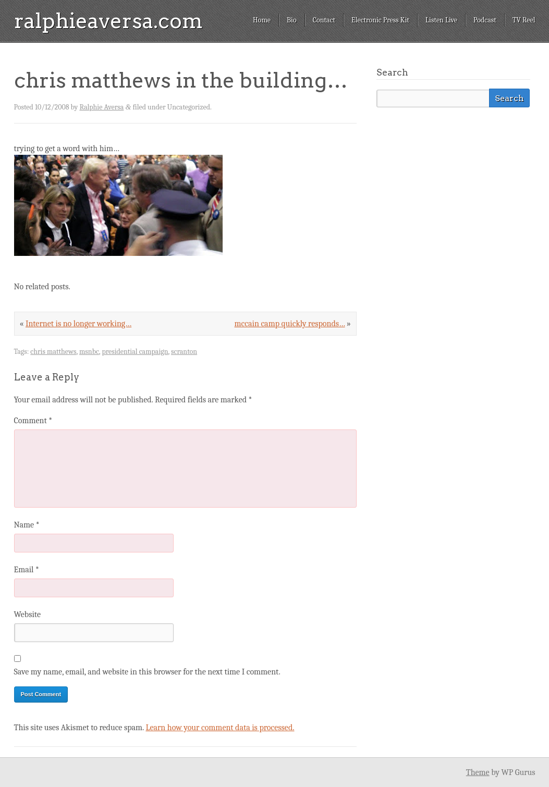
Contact (324, 20)
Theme (478, 772)
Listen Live (441, 20)
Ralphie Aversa (101, 107)
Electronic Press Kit (380, 20)
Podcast (484, 20)
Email (26, 569)
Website (27, 614)
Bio (292, 20)
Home (262, 20)
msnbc (89, 351)
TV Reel (524, 20)
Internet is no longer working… (78, 323)
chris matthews (53, 351)
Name (27, 525)
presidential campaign (135, 351)
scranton (184, 351)
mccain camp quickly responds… (290, 323)
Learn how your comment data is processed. (219, 727)
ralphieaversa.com (108, 20)
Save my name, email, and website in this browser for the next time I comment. (147, 672)
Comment (33, 420)
